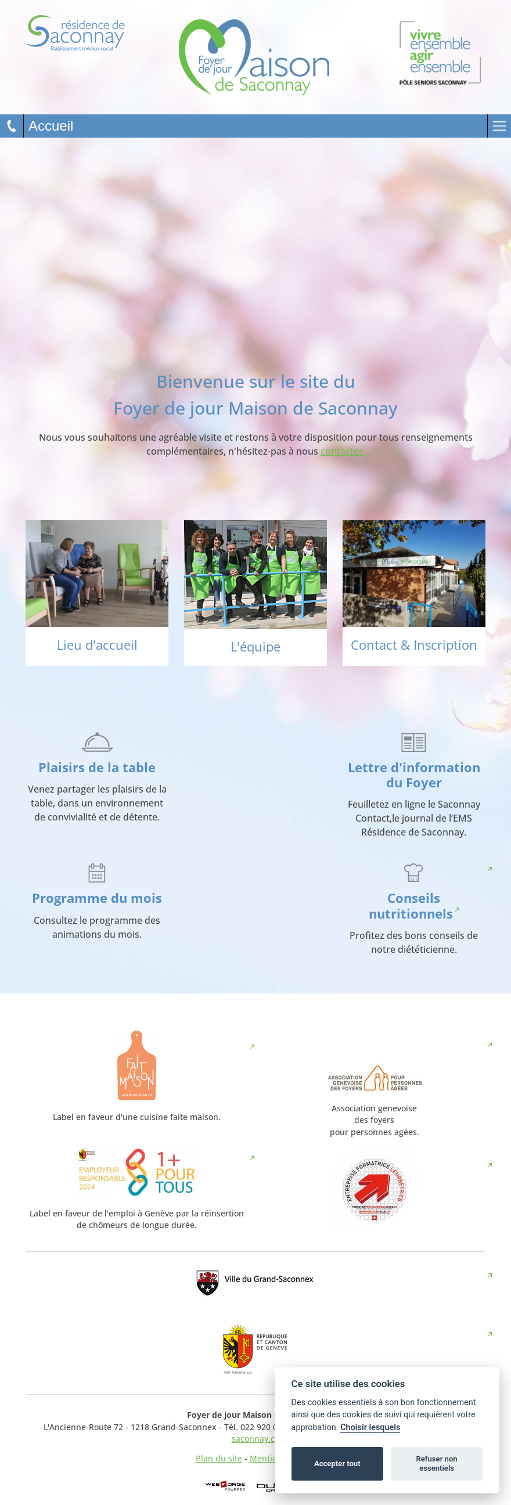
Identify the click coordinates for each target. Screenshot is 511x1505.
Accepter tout (337, 1463)
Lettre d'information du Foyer (414, 775)
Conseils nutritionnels (411, 906)
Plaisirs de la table (97, 767)
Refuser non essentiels (436, 1463)
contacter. (343, 451)
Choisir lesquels (370, 1427)
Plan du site (219, 1458)
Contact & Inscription (414, 645)
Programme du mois (97, 898)
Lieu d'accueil (97, 645)
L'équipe (255, 647)
